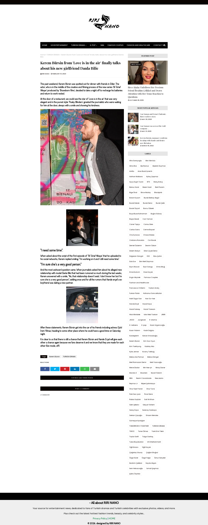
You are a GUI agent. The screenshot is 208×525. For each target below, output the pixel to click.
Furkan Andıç (154, 288)
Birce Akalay (146, 192)
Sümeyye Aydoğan (137, 421)
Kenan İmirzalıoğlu (149, 336)
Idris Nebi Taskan (151, 314)
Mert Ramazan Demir (137, 362)
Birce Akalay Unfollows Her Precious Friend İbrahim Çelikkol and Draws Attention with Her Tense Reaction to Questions (145, 92)
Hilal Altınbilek (134, 314)
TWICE (131, 431)
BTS (148, 182)
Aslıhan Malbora (136, 176)
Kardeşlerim (134, 336)
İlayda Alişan (151, 463)
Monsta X (133, 373)
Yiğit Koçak (146, 447)
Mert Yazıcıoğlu (156, 362)
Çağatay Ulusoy (135, 452)
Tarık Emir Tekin (158, 431)
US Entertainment (154, 442)
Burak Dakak (134, 203)
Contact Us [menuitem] (159, 45)
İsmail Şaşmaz (152, 468)
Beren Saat (147, 187)
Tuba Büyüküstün (136, 442)
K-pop (143, 325)
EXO (148, 256)
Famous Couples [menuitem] (115, 45)
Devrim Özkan (150, 245)
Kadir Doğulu (149, 330)
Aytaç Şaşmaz (152, 176)
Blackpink (158, 192)
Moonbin (143, 373)
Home (42, 55)
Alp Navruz (144, 166)
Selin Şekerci (134, 405)
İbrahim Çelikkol (135, 463)
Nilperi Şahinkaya (148, 383)
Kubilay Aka (149, 346)
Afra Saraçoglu (135, 160)
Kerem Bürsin (54, 356)
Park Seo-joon (135, 394)
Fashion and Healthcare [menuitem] (138, 45)
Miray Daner (160, 367)
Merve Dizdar (134, 367)
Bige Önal (133, 192)
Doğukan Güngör (136, 256)
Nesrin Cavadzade (143, 378)
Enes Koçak (148, 272)
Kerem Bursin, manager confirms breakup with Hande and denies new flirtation (153, 140)
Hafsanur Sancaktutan (152, 293)
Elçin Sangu (148, 267)
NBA (131, 378)
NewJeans (159, 378)
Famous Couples (151, 277)
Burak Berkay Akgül (151, 198)
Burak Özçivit (134, 208)
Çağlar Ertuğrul (152, 452)
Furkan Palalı (134, 293)
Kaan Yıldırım (134, 330)
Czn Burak (152, 240)
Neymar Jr (133, 383)
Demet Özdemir (135, 245)
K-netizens (133, 325)
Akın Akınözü (150, 160)
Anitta (131, 171)
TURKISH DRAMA (53, 55)
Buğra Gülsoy (156, 214)
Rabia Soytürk (135, 399)
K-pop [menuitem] (93, 45)
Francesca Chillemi (137, 288)
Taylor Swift (134, 436)
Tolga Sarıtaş (147, 436)
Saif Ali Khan (149, 399)
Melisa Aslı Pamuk (136, 357)
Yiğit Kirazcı (133, 447)
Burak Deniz (147, 203)
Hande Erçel (134, 304)
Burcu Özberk (148, 208)
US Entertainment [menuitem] (59, 45)
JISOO (131, 320)
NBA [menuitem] (102, 45)
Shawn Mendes (152, 415)
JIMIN (163, 314)
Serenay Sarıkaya (149, 410)
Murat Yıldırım (156, 373)
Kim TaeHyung (135, 346)
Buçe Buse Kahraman (138, 214)
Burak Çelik (160, 203)
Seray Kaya (134, 410)
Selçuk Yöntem (149, 405)
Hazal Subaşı (134, 309)
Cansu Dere (148, 224)
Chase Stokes (148, 235)
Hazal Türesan (149, 309)
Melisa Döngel (153, 357)
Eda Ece (132, 261)
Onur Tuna (150, 389)
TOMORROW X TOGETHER (139, 426)
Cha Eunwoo (134, 235)
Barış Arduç (158, 182)
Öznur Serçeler (160, 458)
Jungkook (142, 320)
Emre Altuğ (160, 267)
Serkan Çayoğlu (135, 415)
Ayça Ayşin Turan (136, 182)
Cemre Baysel (149, 229)
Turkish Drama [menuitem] (78, 45)
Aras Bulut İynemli (145, 171)
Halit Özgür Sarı (135, 298)
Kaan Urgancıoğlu (157, 325)
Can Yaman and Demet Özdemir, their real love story (153, 115)
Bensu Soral (134, 187)
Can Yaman (148, 219)
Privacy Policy (100, 518)
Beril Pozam (159, 187)
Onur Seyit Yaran (136, 389)
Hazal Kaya (147, 304)
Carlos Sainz (134, 229)
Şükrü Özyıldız (134, 474)
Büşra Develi (134, 219)
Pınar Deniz (148, 394)
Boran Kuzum (134, 198)
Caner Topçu (134, 224)
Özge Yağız (146, 458)
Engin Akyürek (134, 277)
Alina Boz (133, 166)
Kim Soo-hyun (149, 341)
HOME (112, 518)
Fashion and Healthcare (139, 283)
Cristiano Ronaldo (136, 240)
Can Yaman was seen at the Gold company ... (153, 127)
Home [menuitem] (44, 45)
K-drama (153, 320)
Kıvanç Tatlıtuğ (148, 352)
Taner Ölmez (143, 431)
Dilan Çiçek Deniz (150, 251)
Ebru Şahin (157, 256)
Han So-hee (150, 298)
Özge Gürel (133, 458)
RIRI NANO (45, 74)
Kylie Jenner (134, 352)
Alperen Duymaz (159, 166)
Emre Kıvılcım (134, 272)
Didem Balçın (134, 251)
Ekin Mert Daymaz (146, 261)
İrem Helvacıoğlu (136, 468)
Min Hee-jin (147, 367)
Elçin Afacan (134, 267)
